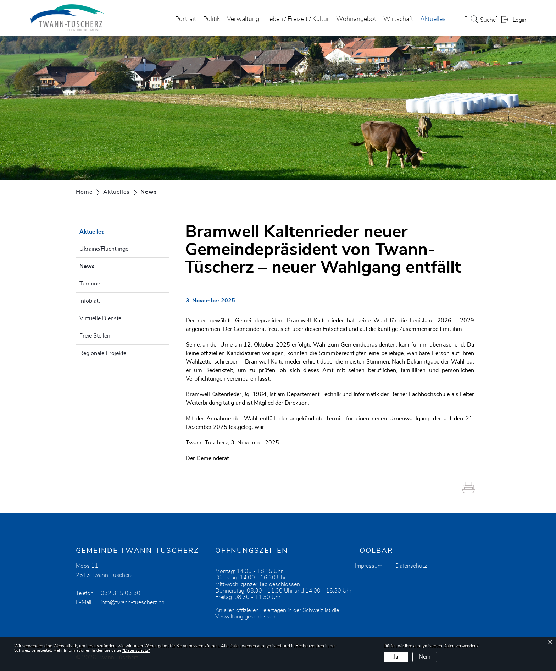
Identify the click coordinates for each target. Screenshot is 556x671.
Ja (396, 657)
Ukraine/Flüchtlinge (103, 249)
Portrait (185, 19)
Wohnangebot (356, 19)
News (104, 265)
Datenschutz (411, 566)
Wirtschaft (398, 19)
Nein (424, 657)
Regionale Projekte (102, 353)
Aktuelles (433, 19)
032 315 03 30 (120, 593)
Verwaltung (243, 19)
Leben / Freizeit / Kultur (297, 19)
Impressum (368, 566)
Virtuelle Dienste (100, 318)
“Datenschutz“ (136, 650)
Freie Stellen (94, 336)
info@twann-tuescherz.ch (133, 602)
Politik (211, 19)
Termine (89, 284)
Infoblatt (89, 301)
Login (519, 20)
